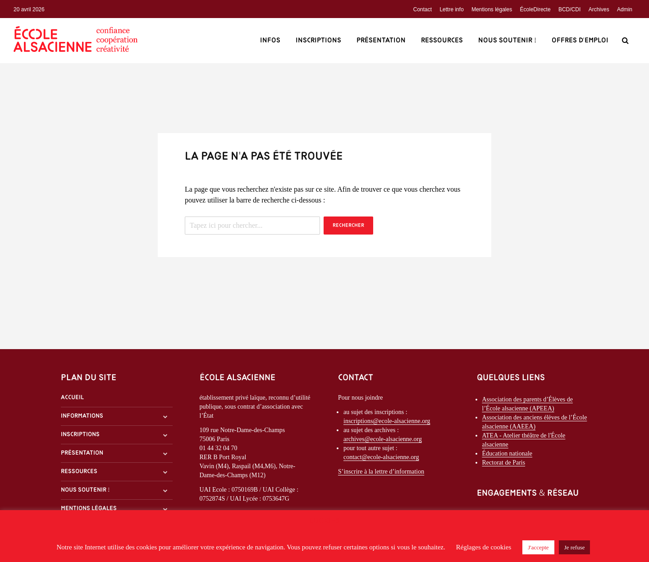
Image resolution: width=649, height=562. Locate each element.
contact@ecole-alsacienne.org (381, 457)
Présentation (381, 40)
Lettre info (451, 9)
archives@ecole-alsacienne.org (382, 439)
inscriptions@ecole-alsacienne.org (386, 421)
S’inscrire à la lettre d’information (381, 471)
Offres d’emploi (580, 40)
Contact (422, 9)
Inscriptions (318, 40)
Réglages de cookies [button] (483, 547)
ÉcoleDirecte (535, 9)
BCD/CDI (569, 9)
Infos (270, 40)
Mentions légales (491, 9)
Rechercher (348, 225)
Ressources (442, 40)
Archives (599, 9)
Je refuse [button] (574, 547)
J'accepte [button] (538, 547)
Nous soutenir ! (507, 40)
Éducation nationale (507, 453)
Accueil (72, 398)
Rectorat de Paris (504, 462)
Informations (82, 416)
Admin (624, 9)
